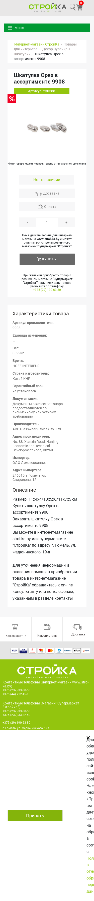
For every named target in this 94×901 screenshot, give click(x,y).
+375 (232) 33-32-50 (16, 715)
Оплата (50, 207)
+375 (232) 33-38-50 (16, 690)
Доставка (51, 193)
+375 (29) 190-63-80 (47, 290)
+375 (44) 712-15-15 (16, 694)
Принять (35, 815)
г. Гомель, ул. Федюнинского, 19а (26, 728)
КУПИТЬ (49, 259)
